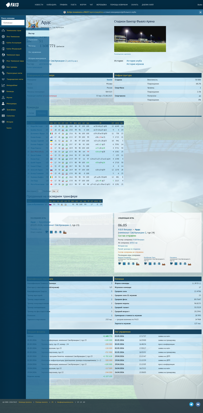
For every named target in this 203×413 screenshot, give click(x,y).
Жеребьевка (100, 5)
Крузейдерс (70, 223)
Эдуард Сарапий (62, 142)
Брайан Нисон (61, 131)
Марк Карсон (61, 149)
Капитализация (59, 68)
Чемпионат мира (10, 55)
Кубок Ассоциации (11, 43)
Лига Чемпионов (10, 36)
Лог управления (34, 52)
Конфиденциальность (65, 402)
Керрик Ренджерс (136, 259)
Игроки (6, 97)
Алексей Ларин (62, 171)
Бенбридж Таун (157, 259)
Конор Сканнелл (62, 175)
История (7, 122)
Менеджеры (9, 103)
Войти (200, 5)
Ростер (31, 33)
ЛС (52, 402)
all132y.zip (97, 62)
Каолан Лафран (62, 145)
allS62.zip (145, 244)
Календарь (53, 5)
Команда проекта (25, 402)
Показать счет (61, 230)
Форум (83, 5)
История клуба (146, 61)
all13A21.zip (70, 65)
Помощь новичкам (117, 5)
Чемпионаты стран (11, 30)
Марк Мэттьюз (62, 127)
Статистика (8, 116)
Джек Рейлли (61, 156)
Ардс (58, 223)
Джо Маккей (61, 153)
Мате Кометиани (62, 185)
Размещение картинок (134, 55)
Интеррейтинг (9, 85)
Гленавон (177, 259)
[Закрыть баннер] (199, 12)
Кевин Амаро (61, 138)
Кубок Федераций (11, 49)
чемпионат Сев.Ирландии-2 (78, 61)
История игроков (147, 65)
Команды (7, 91)
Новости (41, 5)
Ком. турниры (9, 67)
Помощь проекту (41, 402)
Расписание (33, 39)
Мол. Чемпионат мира (12, 61)
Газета (74, 5)
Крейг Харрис (61, 164)
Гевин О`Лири (61, 167)
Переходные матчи (11, 73)
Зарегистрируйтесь (96, 12)
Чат (90, 5)
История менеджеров (37, 58)
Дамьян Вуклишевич (61, 205)
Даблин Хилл (145, 5)
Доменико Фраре (63, 135)
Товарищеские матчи (12, 79)
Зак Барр (59, 182)
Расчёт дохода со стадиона (141, 250)
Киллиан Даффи (62, 178)
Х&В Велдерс (137, 230)
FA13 (7, 5)
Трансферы (8, 110)
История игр (135, 247)
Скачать (132, 5)
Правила (64, 5)
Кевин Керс (60, 160)
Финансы (31, 46)
